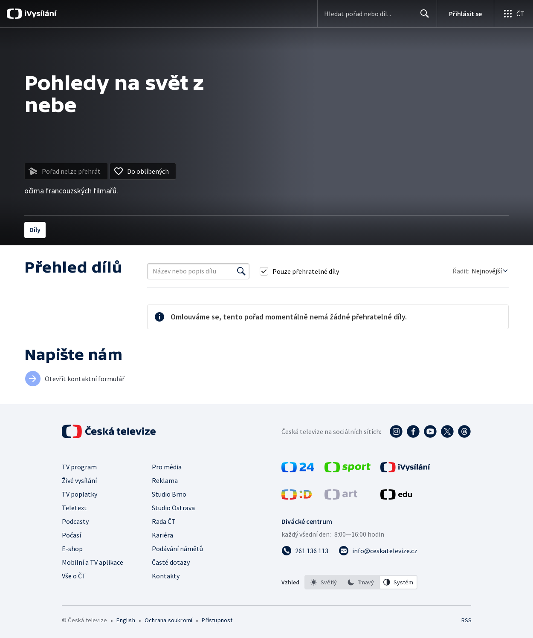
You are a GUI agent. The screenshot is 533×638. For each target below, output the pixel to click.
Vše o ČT (74, 576)
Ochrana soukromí (168, 620)
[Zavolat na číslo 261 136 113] (304, 551)
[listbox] (360, 582)
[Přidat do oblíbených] (143, 171)
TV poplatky (79, 494)
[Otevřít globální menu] (513, 13)
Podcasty (75, 521)
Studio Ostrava (173, 507)
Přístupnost (217, 620)
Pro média (167, 467)
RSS (466, 620)
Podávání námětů (177, 548)
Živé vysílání (79, 480)
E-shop (72, 548)
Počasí (71, 535)
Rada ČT (164, 521)
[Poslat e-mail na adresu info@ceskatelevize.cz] (378, 551)
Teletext (74, 507)
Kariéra (162, 535)
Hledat (422, 17)
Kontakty (166, 576)
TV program (79, 467)
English (125, 620)
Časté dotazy (171, 562)
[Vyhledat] (241, 271)
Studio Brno (169, 494)
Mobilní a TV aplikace (92, 562)
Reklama (165, 480)
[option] (323, 582)
